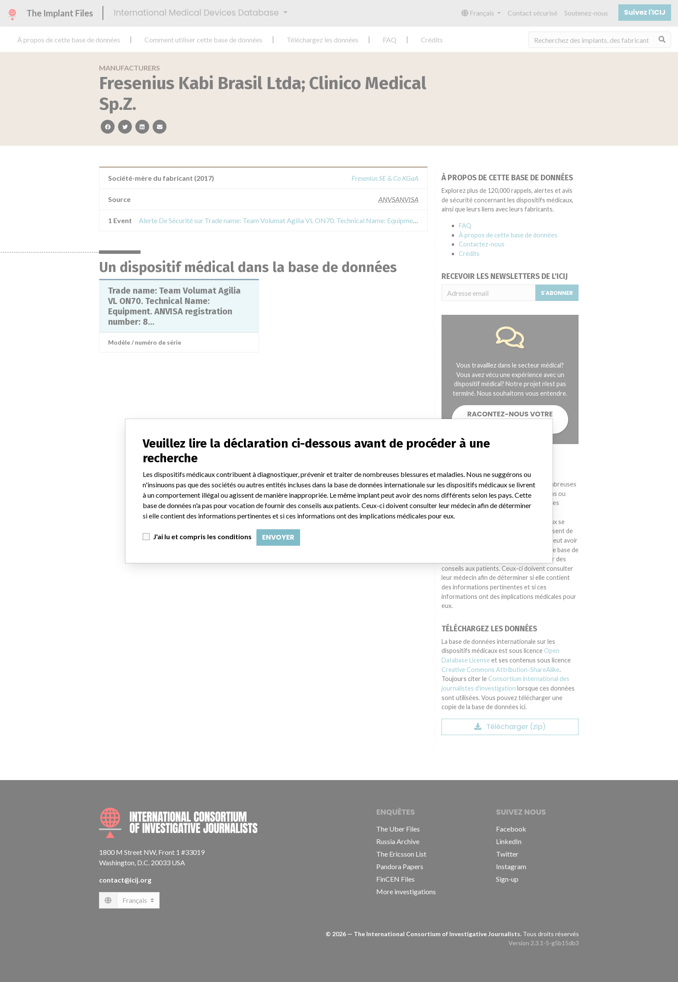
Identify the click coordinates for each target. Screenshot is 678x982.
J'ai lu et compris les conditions (202, 536)
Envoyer (278, 537)
